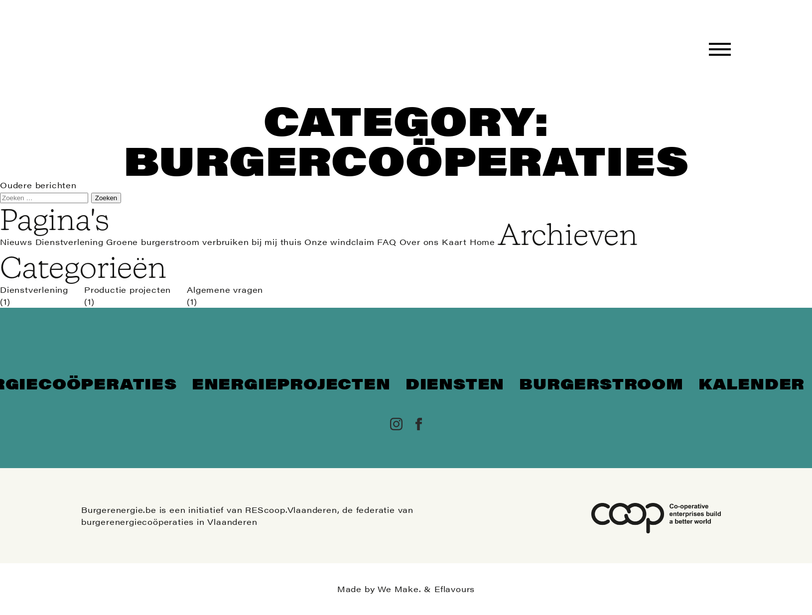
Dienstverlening (69, 241)
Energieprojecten (291, 383)
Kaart (454, 241)
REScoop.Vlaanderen (291, 509)
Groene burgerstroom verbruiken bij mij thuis (203, 241)
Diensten (455, 383)
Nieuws (16, 241)
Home (482, 241)
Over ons (419, 241)
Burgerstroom (601, 383)
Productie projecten (127, 289)
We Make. (399, 589)
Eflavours (454, 589)
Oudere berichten (38, 185)
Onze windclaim (339, 241)
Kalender (751, 383)
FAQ (386, 241)
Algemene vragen (225, 289)
